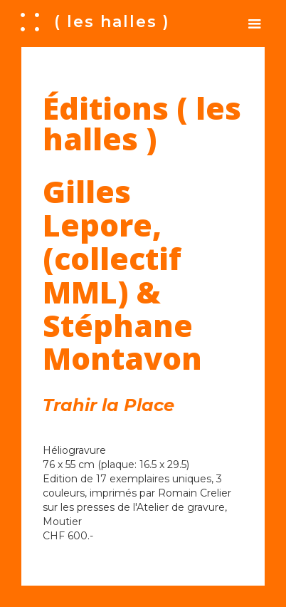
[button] (255, 23)
